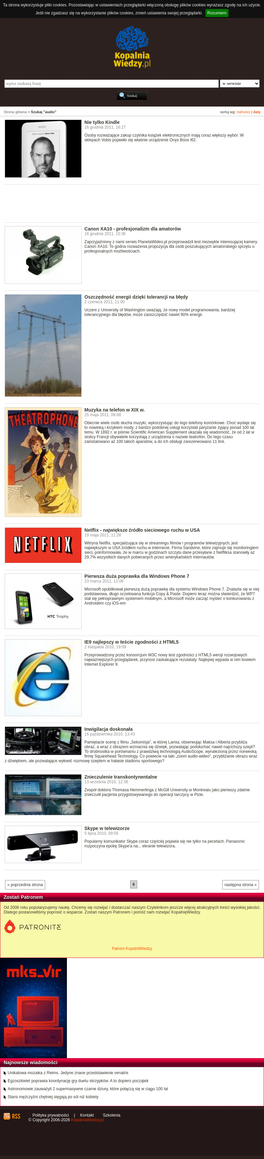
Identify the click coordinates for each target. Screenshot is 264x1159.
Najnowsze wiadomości (31, 1062)
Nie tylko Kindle (101, 122)
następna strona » (241, 884)
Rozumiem (217, 13)
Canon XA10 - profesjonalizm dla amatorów (132, 228)
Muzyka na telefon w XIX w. (114, 409)
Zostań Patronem (23, 897)
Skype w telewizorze (106, 828)
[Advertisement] (126, 203)
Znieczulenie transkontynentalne (120, 777)
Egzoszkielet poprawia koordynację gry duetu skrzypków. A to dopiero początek (78, 1081)
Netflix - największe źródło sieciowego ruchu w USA (142, 530)
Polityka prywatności (50, 1115)
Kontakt (87, 1115)
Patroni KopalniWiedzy (132, 948)
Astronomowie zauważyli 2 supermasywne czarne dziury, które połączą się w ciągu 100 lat (88, 1089)
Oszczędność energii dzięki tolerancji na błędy (136, 297)
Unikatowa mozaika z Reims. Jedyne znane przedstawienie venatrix (68, 1072)
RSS (15, 1116)
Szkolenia (111, 1115)
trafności (243, 112)
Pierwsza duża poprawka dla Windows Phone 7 (136, 576)
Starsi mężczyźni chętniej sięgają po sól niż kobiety (53, 1097)
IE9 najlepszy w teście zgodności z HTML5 (131, 642)
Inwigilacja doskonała (108, 729)
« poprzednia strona (25, 884)
